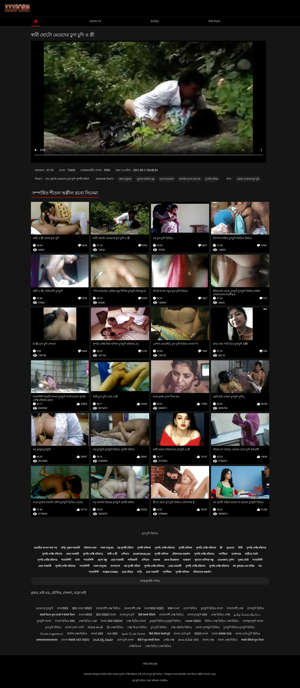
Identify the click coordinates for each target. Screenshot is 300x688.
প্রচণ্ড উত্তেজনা (167, 179)
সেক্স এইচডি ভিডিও (181, 627)
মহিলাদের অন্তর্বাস (181, 553)
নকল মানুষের (125, 179)
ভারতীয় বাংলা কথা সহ (189, 179)
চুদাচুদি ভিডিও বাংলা (212, 608)
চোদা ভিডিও (190, 608)
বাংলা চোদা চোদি (74, 627)
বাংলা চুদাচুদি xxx (197, 614)
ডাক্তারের (236, 553)
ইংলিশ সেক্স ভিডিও (77, 633)
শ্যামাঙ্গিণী (66, 559)
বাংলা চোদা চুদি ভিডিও (247, 633)
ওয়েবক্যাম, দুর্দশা (225, 559)
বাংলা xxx (97, 633)
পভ (260, 565)
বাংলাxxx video (154, 608)
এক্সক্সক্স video (193, 621)
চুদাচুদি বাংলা (44, 621)
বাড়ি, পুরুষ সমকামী (70, 547)
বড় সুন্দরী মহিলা (125, 547)
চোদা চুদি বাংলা (125, 639)
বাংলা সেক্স (208, 639)
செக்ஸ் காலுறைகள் (51, 633)
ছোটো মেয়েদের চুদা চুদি (248, 179)
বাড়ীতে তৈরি (251, 553)
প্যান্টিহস (223, 553)
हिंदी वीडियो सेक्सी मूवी (159, 633)
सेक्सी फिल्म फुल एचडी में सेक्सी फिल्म (57, 614)
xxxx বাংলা (201, 633)
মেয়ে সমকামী (72, 553)
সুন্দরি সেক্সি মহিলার (165, 547)
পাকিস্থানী (132, 559)
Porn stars (110, 571)
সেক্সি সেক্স (168, 639)
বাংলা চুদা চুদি (127, 614)
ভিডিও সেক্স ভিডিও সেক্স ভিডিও (222, 621)
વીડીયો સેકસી (95, 627)
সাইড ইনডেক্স (150, 663)
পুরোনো (230, 547)
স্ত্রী (221, 547)
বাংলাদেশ (115, 565)
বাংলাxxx (62, 608)
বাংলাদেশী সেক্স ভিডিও (108, 608)
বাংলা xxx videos (111, 621)
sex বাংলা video (82, 608)
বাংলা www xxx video (75, 639)
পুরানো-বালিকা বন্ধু (146, 179)
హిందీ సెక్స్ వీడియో (103, 639)
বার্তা (77, 559)
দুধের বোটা (243, 559)
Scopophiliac (142, 553)
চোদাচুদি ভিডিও (255, 608)
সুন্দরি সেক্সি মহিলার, (93, 553)
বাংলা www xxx (222, 633)
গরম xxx (112, 633)
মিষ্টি (240, 547)
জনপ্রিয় (154, 21)
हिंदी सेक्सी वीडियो (146, 614)
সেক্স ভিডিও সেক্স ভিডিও (158, 646)
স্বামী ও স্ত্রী (112, 553)
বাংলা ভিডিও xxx (65, 621)
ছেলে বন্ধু (102, 559)
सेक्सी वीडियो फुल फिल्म (252, 639)
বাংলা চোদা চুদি (182, 633)
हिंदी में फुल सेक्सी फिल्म (149, 639)
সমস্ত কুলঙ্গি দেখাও (150, 580)
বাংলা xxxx (85, 614)
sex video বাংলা (106, 614)
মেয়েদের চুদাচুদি (44, 608)
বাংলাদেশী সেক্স (132, 608)
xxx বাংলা (174, 608)
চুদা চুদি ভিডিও (150, 533)
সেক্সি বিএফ (135, 646)
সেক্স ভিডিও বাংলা (136, 621)
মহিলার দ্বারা (90, 547)
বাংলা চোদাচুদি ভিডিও (208, 627)
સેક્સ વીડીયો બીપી (188, 639)
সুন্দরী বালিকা (211, 179)
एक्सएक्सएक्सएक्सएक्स (46, 639)
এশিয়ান (125, 553)
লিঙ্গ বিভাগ (214, 21)
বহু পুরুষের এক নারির (243, 565)
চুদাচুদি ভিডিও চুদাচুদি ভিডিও (165, 621)
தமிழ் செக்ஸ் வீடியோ (247, 614)
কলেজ (156, 559)
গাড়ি (139, 571)
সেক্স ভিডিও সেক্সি (220, 614)
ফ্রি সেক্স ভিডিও (115, 627)
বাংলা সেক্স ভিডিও (227, 639)
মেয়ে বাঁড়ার (127, 571)
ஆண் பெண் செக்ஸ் (133, 633)
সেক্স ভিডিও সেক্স (88, 621)
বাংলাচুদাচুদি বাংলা (253, 621)
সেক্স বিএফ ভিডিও (137, 627)
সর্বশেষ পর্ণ (95, 21)
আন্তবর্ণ (186, 559)
